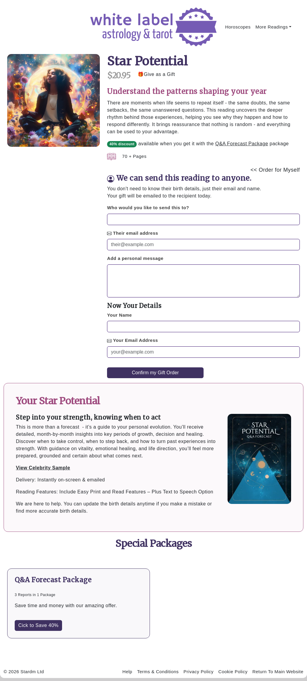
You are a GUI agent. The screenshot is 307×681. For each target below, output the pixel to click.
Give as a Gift (159, 74)
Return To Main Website (277, 671)
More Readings (271, 26)
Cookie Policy (232, 671)
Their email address (135, 233)
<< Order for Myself (275, 170)
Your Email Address (135, 340)
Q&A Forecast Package (241, 143)
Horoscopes (238, 26)
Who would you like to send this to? (148, 207)
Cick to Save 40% (38, 625)
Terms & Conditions (158, 671)
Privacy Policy (198, 671)
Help (127, 671)
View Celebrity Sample (43, 467)
